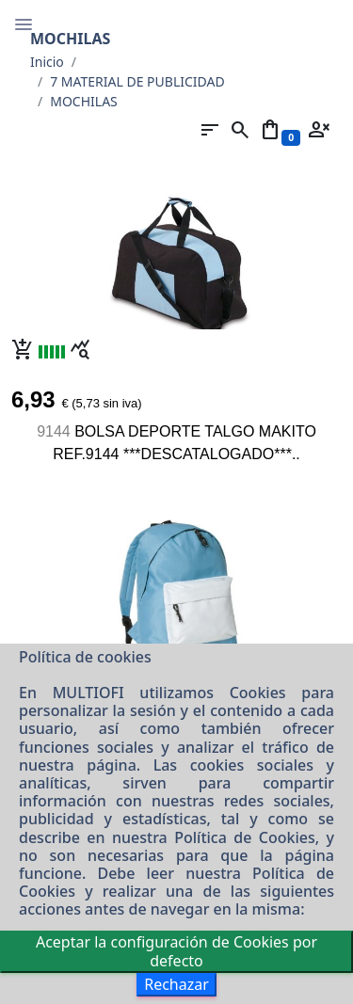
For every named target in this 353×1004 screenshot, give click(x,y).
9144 (54, 431)
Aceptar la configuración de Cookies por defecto (176, 951)
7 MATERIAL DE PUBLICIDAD (137, 81)
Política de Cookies (244, 837)
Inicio (47, 62)
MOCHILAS (84, 101)
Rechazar (176, 984)
